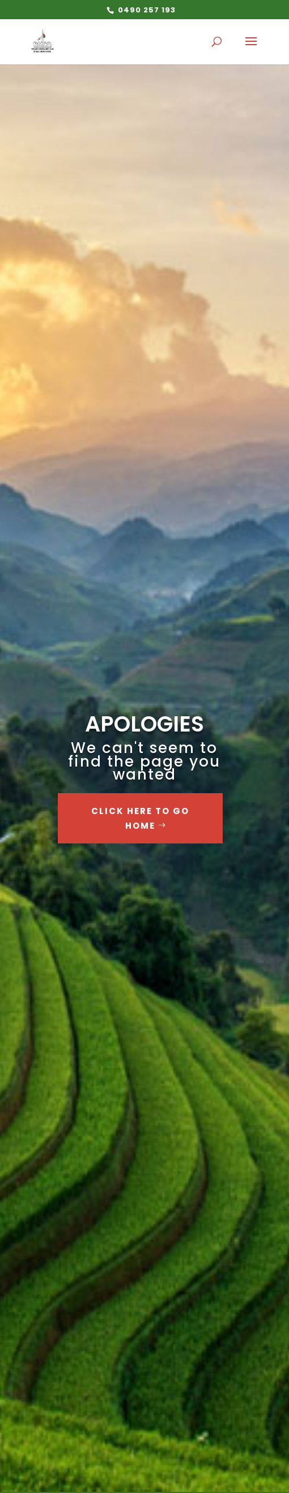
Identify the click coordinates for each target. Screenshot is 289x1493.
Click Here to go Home (140, 818)
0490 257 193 (146, 10)
